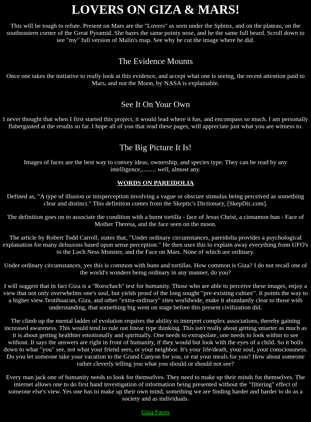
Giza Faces (156, 412)
